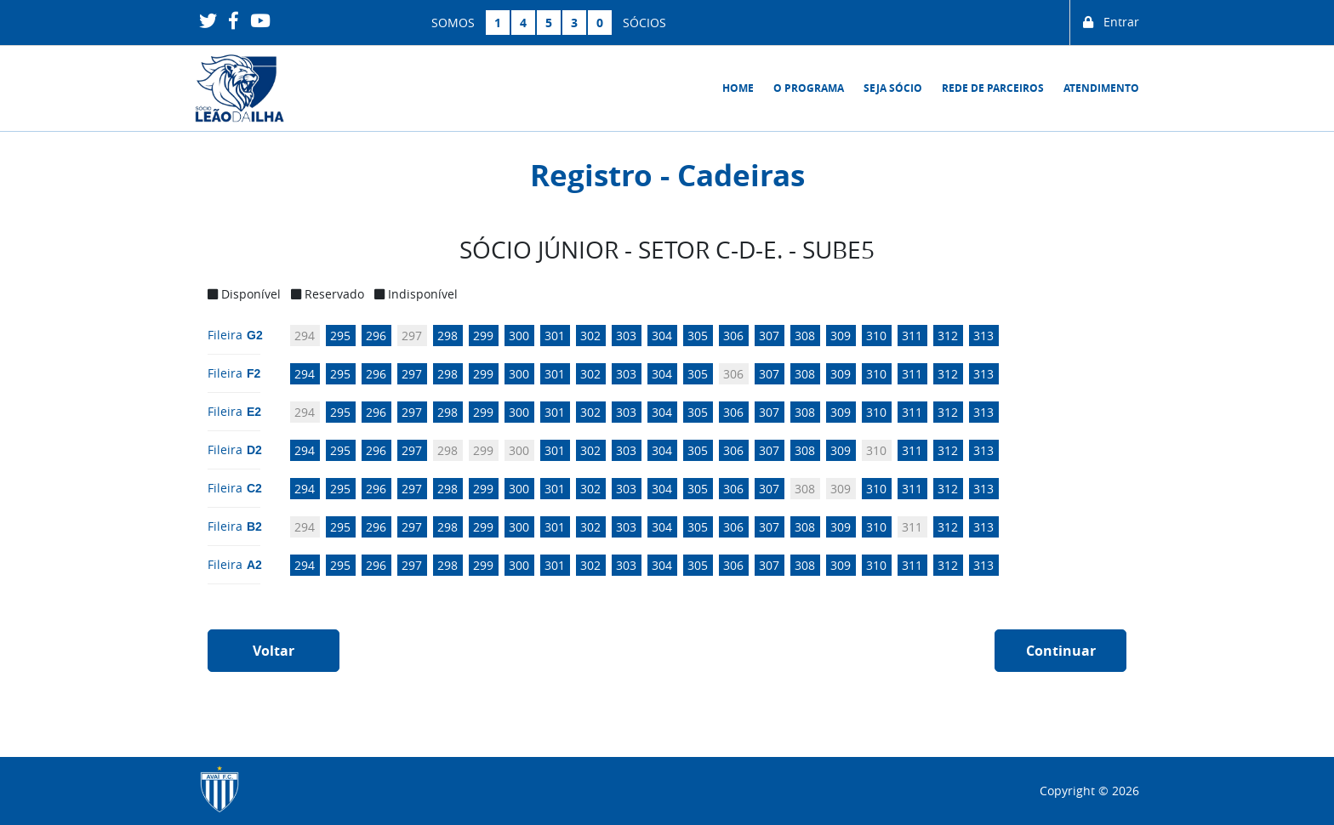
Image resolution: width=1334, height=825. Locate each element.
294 (304, 335)
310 (876, 335)
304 (662, 335)
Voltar (273, 650)
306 (733, 335)
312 (948, 335)
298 (447, 335)
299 (483, 335)
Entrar (1111, 22)
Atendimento (1101, 88)
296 (376, 335)
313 (983, 335)
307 (769, 335)
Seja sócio (893, 88)
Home (738, 88)
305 (697, 335)
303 (626, 335)
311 (912, 335)
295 (340, 335)
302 (590, 335)
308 (805, 335)
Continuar (1061, 650)
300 (519, 335)
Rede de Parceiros (993, 88)
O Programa (808, 88)
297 (412, 335)
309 (840, 335)
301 (554, 335)
